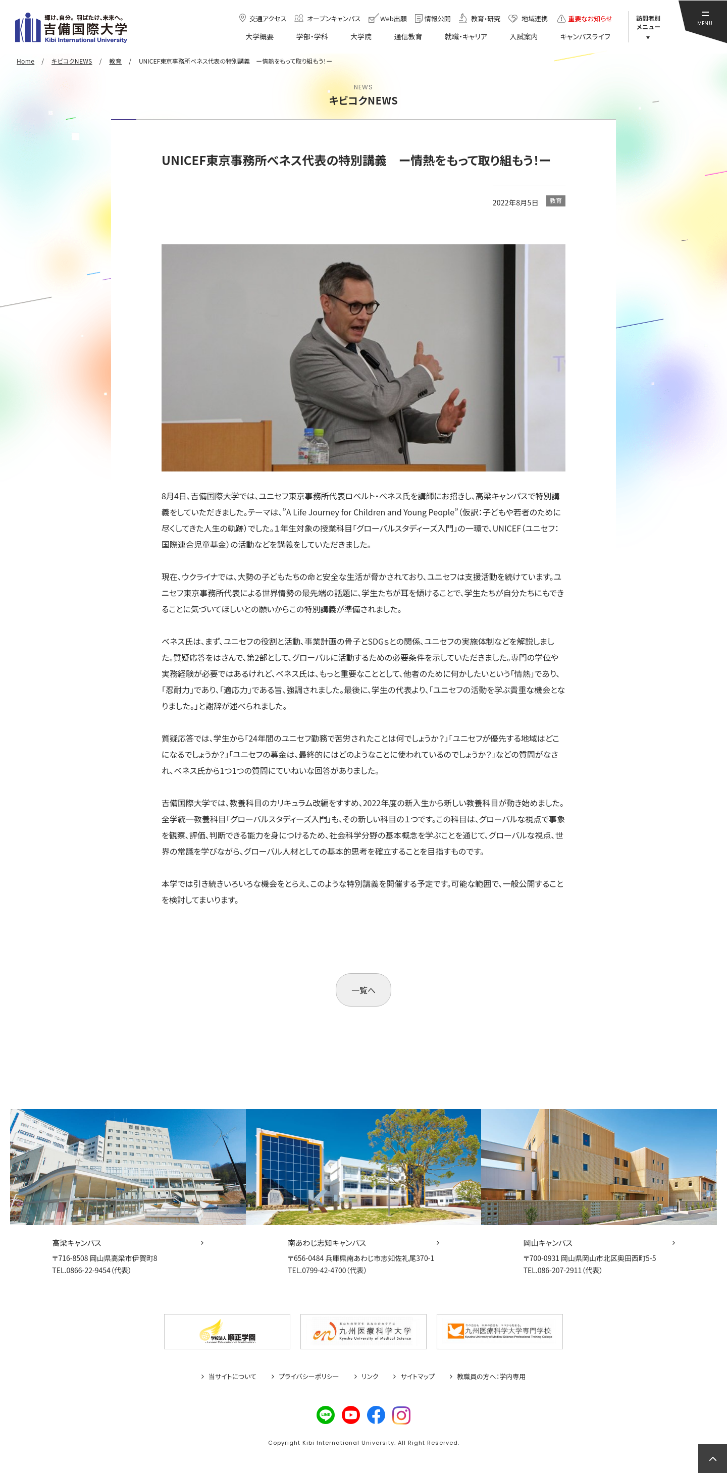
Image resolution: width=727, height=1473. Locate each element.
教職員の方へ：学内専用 (491, 1377)
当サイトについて (232, 1377)
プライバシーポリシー (309, 1377)
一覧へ (363, 990)
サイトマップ (417, 1377)
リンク (370, 1377)
